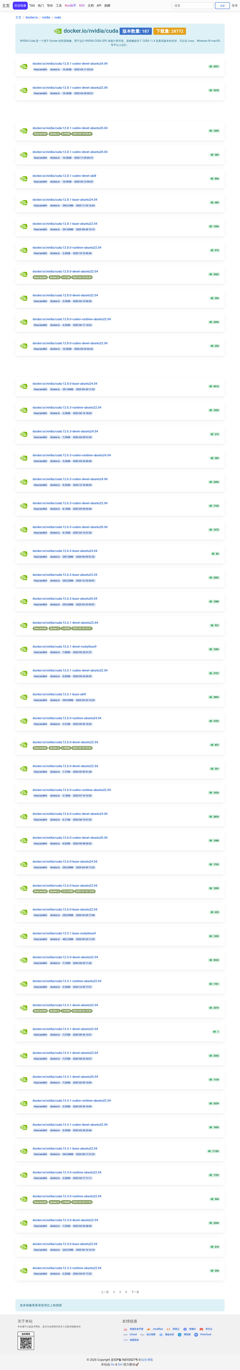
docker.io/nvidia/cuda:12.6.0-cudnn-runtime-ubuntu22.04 (72, 790)
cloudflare (158, 1329)
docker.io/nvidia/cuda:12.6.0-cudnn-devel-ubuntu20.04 (70, 837)
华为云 (209, 1329)
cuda (57, 17)
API (99, 5)
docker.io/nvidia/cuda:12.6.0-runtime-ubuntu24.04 (67, 718)
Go (113, 1364)
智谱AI (192, 1329)
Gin (120, 1364)
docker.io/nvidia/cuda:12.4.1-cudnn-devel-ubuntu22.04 (70, 1124)
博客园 (187, 1334)
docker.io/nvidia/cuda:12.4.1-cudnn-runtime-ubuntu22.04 (72, 1100)
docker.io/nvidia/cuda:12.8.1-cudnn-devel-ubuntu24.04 (70, 63)
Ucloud (133, 1334)
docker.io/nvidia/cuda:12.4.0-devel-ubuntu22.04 (65, 1220)
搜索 (222, 6)
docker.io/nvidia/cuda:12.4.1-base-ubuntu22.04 (65, 1148)
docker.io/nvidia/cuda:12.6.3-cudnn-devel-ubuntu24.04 (70, 479)
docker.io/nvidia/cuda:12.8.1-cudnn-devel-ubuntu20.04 (70, 128)
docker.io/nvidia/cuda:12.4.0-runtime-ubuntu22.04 (67, 1172)
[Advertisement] (122, 113)
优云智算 (150, 1334)
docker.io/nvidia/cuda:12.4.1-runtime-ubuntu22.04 (67, 981)
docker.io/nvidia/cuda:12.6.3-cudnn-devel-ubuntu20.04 (70, 527)
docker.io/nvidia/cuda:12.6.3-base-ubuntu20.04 (65, 598)
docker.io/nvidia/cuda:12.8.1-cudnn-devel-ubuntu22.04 (70, 87)
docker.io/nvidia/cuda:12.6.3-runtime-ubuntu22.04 (67, 407)
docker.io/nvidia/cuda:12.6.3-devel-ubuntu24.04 (65, 431)
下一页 (135, 1292)
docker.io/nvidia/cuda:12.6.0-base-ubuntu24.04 (65, 861)
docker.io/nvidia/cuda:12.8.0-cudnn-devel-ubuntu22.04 (70, 343)
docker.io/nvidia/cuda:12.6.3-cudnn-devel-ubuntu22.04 (70, 503)
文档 (91, 5)
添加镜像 (20, 5)
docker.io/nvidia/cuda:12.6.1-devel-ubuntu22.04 (65, 622)
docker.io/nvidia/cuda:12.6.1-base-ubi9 (59, 694)
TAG (32, 5)
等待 (50, 5)
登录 (235, 5)
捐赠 (107, 5)
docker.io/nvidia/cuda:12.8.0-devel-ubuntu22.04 (65, 271)
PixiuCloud (205, 1334)
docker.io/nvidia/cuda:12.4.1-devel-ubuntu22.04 (65, 1005)
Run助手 (70, 5)
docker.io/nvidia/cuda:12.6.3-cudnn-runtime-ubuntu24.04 (72, 455)
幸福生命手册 (136, 1329)
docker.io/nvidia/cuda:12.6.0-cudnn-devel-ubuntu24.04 (70, 814)
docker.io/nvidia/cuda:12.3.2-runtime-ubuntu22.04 (67, 1268)
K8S (82, 5)
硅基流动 (134, 1340)
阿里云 (176, 1329)
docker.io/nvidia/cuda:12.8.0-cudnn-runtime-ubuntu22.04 (72, 319)
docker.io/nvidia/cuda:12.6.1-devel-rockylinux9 (65, 646)
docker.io (32, 17)
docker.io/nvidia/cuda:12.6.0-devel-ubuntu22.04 (65, 742)
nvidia (46, 17)
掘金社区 (169, 1334)
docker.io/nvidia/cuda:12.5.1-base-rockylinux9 (64, 933)
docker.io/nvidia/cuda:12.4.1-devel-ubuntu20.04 (65, 1077)
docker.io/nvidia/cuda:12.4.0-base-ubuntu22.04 (65, 1244)
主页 (6, 5)
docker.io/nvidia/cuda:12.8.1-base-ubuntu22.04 (65, 224)
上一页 (105, 1292)
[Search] (193, 5)
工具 (59, 5)
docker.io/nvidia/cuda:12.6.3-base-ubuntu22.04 (65, 575)
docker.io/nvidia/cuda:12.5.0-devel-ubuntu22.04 (65, 957)
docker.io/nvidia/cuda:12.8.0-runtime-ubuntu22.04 (67, 247)
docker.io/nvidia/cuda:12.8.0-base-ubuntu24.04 (65, 383)
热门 (41, 5)
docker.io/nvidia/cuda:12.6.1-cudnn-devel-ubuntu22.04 (70, 670)
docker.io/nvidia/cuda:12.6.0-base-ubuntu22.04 (65, 885)
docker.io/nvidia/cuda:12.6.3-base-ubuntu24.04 (65, 551)
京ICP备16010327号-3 (125, 1360)
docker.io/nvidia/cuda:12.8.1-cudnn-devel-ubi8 (64, 176)
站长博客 (147, 1360)
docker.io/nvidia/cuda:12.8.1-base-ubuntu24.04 (65, 199)
